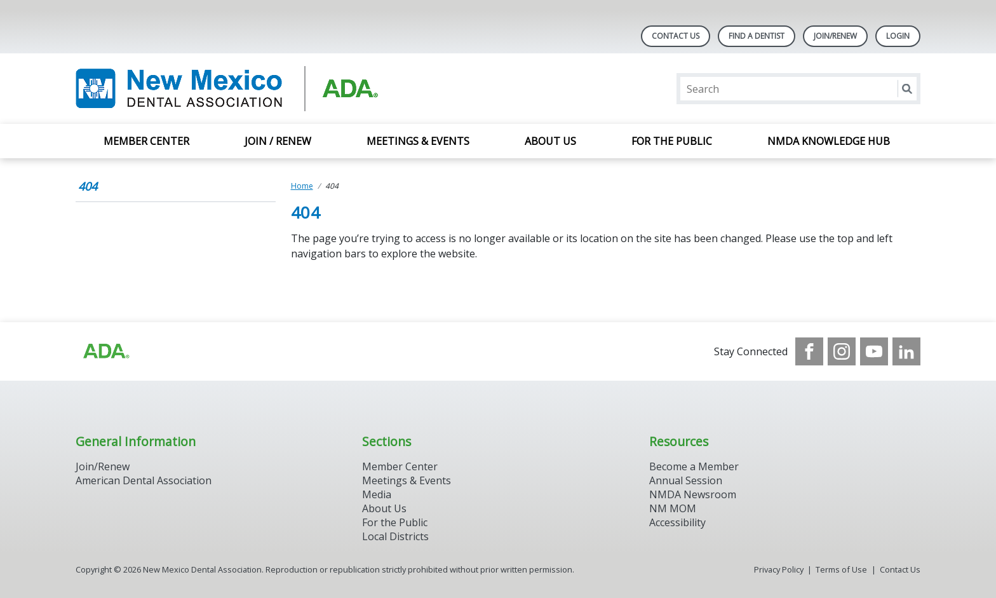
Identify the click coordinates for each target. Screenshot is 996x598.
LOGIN (898, 36)
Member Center (146, 141)
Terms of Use (841, 569)
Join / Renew (278, 141)
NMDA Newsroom (692, 494)
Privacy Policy (779, 569)
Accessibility (677, 522)
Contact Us (675, 36)
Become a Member (694, 466)
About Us (550, 141)
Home (302, 185)
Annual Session (685, 480)
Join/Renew (835, 36)
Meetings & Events (418, 141)
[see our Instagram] (842, 351)
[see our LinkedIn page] (906, 351)
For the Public (671, 141)
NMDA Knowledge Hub (829, 141)
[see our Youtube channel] (874, 351)
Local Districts (395, 536)
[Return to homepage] (240, 88)
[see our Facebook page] (809, 351)
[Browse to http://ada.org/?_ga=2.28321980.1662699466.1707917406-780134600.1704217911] (105, 351)
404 (87, 186)
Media (376, 494)
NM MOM (672, 508)
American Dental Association (144, 480)
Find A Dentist (756, 36)
